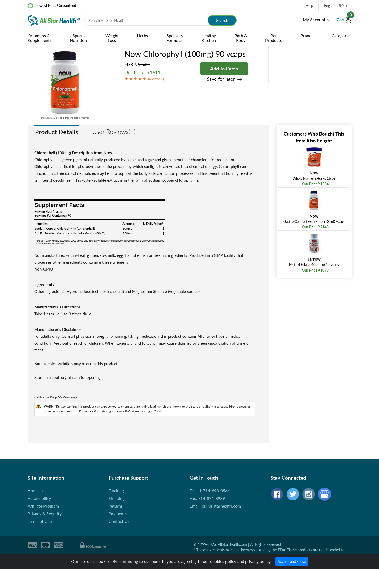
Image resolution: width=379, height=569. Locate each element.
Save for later (221, 79)
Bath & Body (240, 38)
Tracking (116, 490)
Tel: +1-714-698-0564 (210, 490)
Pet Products (273, 38)
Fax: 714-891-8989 (207, 498)
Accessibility (39, 498)
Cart (344, 19)
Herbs (142, 35)
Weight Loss (112, 38)
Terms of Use (40, 521)
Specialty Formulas (174, 38)
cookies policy (223, 561)
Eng (327, 5)
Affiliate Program (43, 505)
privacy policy (257, 561)
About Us (36, 490)
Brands (307, 35)
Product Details (56, 132)
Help (309, 5)
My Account (314, 19)
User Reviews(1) (113, 131)
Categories (341, 35)
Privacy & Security (45, 513)
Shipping (117, 498)
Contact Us (119, 521)
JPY (342, 5)
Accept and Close (292, 561)
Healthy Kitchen (208, 38)
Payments (118, 513)
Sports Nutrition (78, 38)
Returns (116, 505)
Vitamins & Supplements (40, 38)
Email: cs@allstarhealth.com (215, 505)
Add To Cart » (224, 68)
